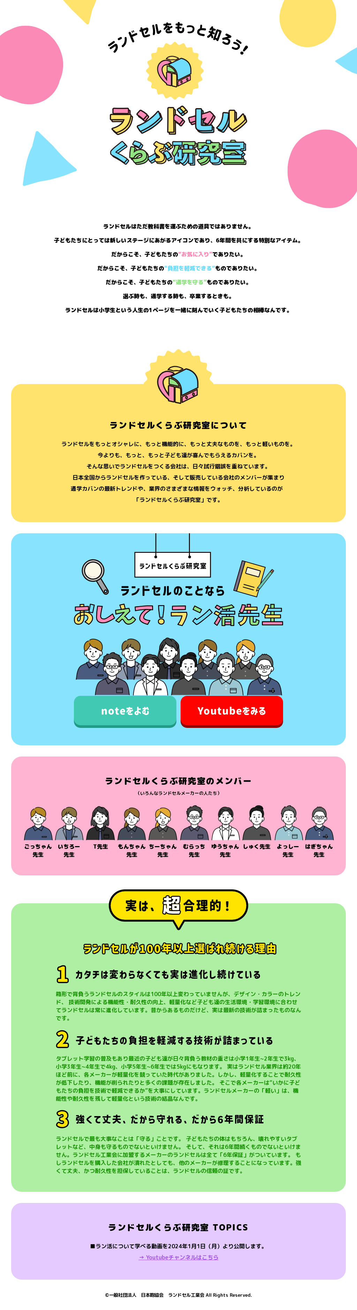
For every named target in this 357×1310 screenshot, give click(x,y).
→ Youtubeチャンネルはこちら (179, 1257)
